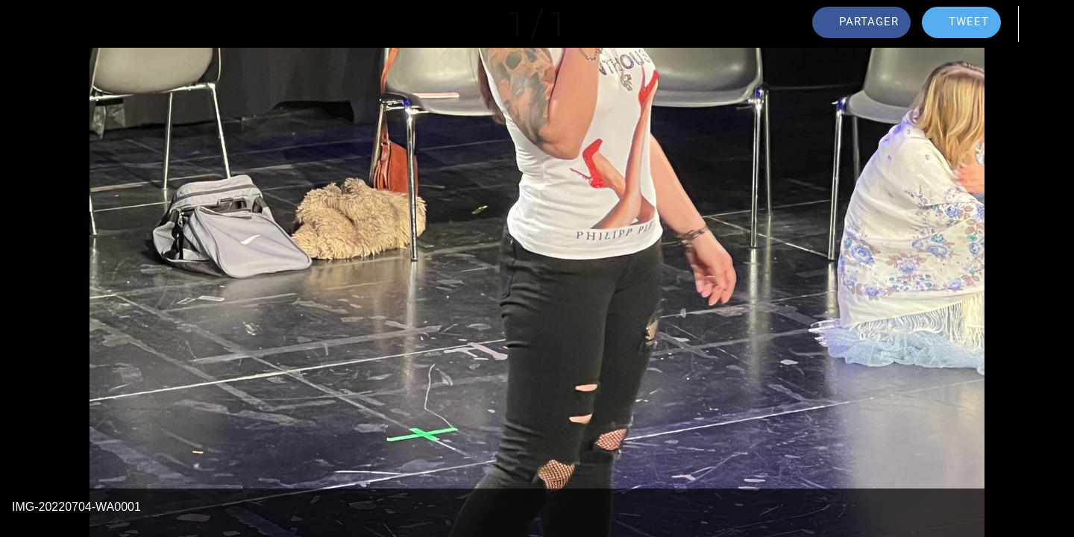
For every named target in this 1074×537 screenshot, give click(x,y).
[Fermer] (30, 24)
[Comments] (1044, 24)
